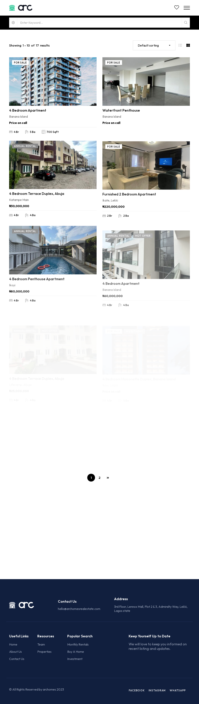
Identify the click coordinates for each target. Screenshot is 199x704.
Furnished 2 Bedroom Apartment (129, 206)
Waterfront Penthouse (121, 115)
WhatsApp (178, 690)
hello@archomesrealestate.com (79, 609)
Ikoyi (12, 301)
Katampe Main (19, 206)
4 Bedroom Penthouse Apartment (37, 295)
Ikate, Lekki (110, 212)
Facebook (137, 690)
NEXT (108, 478)
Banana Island (18, 118)
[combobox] (154, 45)
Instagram (157, 690)
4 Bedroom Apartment (27, 111)
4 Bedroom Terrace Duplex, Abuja (36, 200)
